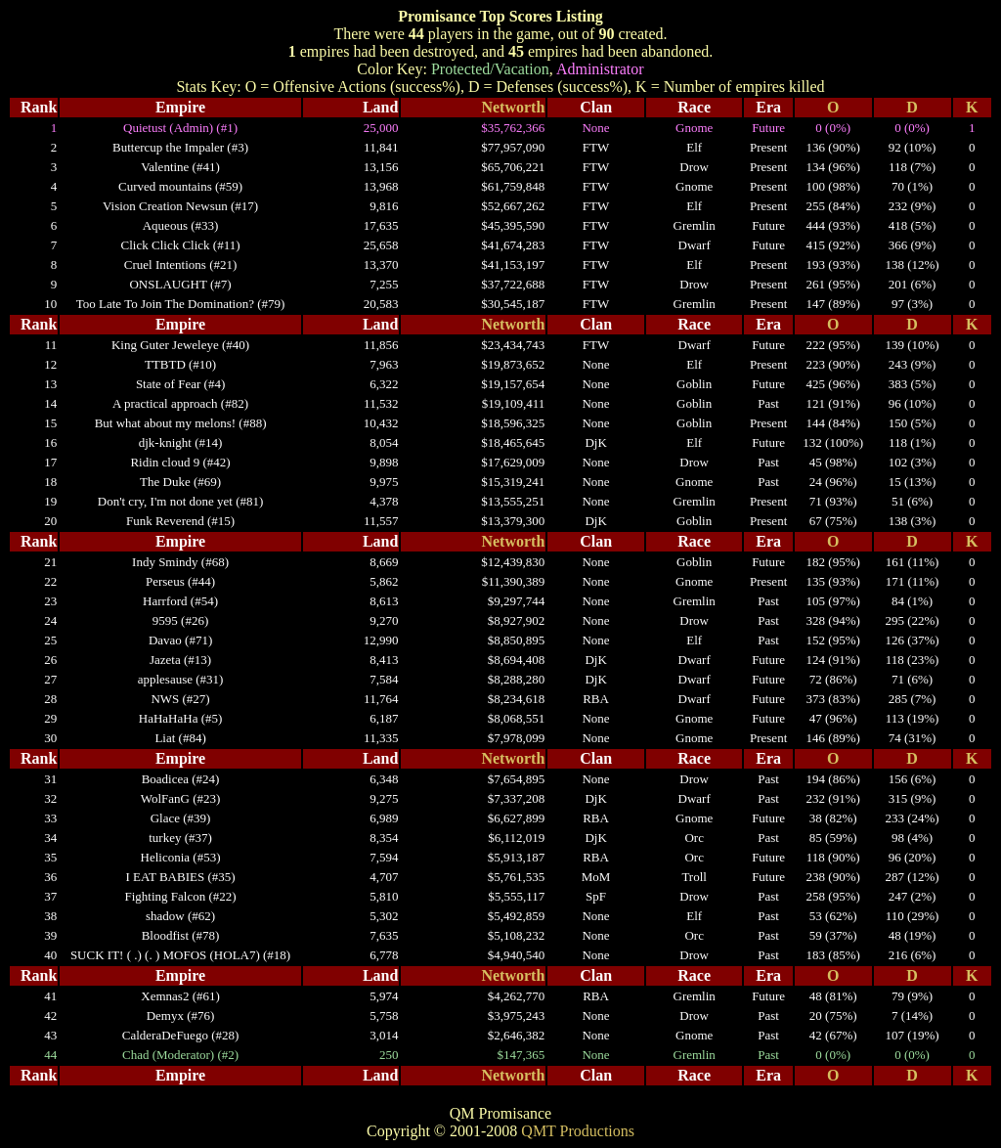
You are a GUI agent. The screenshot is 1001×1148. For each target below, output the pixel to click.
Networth (512, 107)
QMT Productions (577, 1131)
